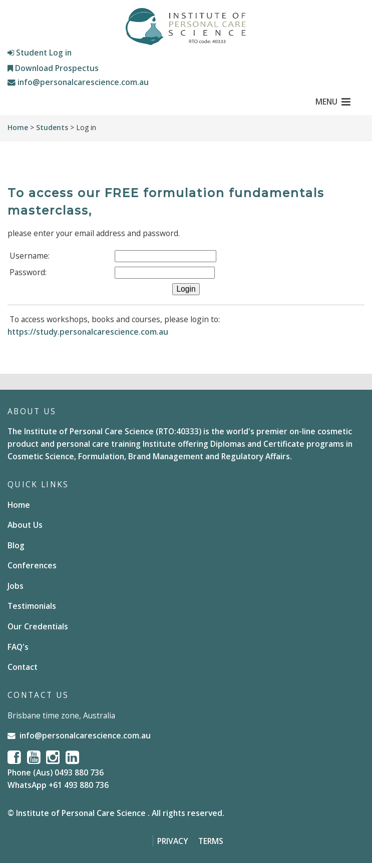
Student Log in (40, 52)
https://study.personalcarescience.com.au (88, 331)
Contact (23, 666)
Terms (210, 840)
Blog (16, 545)
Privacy (172, 840)
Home (18, 127)
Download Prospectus (53, 68)
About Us (25, 524)
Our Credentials (38, 626)
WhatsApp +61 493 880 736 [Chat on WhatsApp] (58, 784)
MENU (332, 102)
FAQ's (18, 646)
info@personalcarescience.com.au (78, 82)
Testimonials (32, 605)
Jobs (16, 585)
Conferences (32, 565)
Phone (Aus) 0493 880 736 (56, 772)
